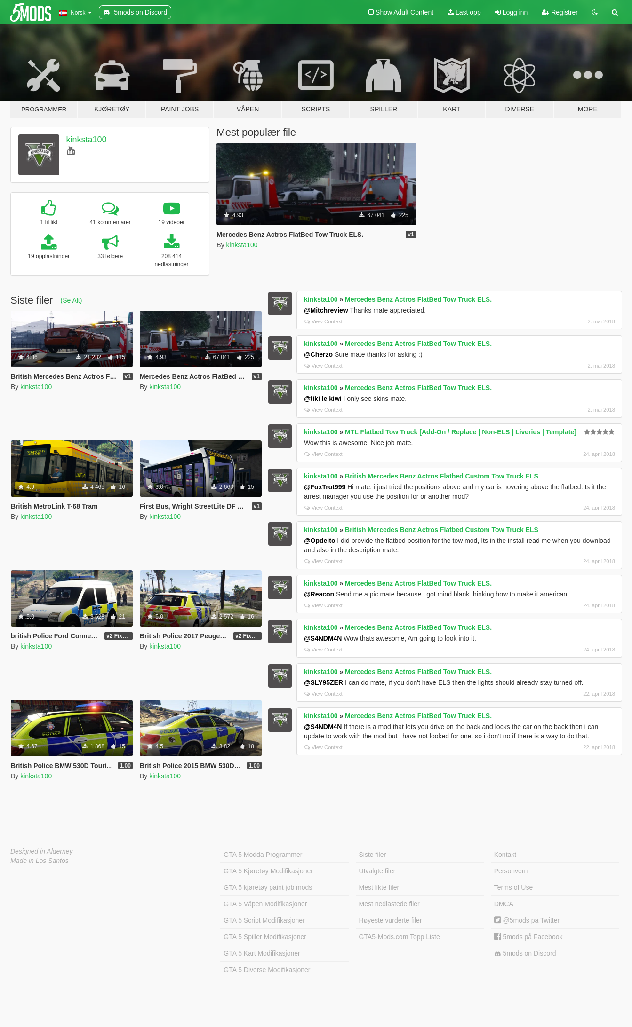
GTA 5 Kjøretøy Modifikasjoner (268, 871)
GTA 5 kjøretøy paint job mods (268, 887)
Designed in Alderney (41, 851)
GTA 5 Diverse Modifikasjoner (267, 969)
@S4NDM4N (323, 638)
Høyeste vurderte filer (390, 920)
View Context (323, 321)
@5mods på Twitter (527, 920)
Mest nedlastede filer (389, 904)
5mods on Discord (525, 953)
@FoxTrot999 (324, 487)
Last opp (464, 12)
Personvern (511, 871)
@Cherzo (318, 354)
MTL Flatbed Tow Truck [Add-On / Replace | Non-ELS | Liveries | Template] (460, 432)
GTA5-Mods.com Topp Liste (399, 937)
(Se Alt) (71, 300)
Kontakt (505, 854)
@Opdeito (320, 540)
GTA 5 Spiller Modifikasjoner (265, 937)
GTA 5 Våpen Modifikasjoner (265, 904)
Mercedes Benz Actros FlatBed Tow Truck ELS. (418, 299)
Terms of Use (513, 887)
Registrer (560, 12)
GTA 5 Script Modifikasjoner (264, 920)
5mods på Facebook (528, 937)
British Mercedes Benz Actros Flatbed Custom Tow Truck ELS (441, 476)
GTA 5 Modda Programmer (263, 854)
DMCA (503, 904)
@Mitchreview (326, 310)
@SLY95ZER (323, 682)
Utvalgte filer (377, 871)
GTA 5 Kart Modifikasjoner (262, 953)
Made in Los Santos (39, 860)
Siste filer (372, 854)
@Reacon (319, 594)
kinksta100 (86, 139)
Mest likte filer (379, 887)
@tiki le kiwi (323, 398)
